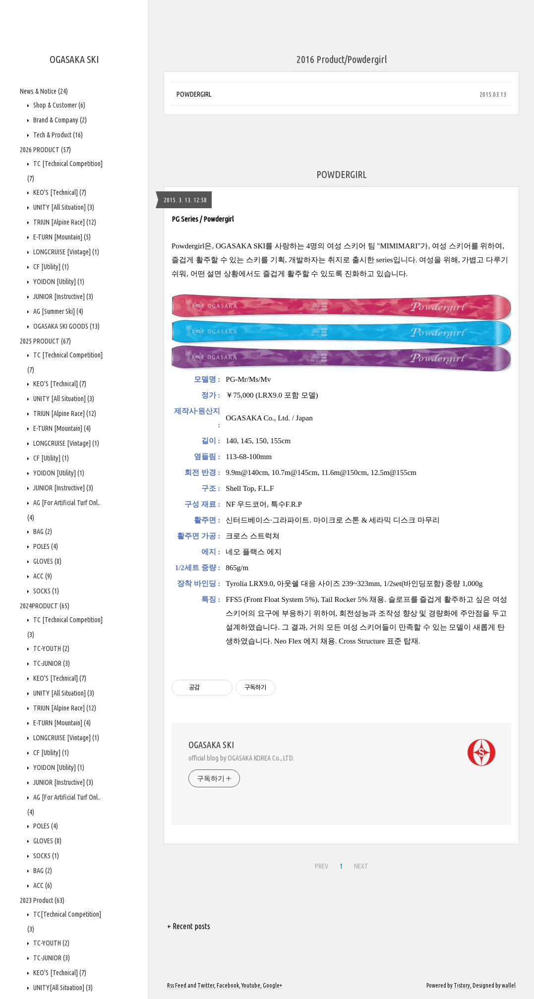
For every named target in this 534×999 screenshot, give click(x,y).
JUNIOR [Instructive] (62, 296)
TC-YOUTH (50, 648)
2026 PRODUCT (45, 150)
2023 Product (42, 900)
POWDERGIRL (194, 94)
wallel (509, 985)
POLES (45, 546)
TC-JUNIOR (51, 663)
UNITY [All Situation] (63, 207)
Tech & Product (57, 135)
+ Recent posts (188, 926)
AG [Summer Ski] (57, 311)
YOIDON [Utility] (58, 282)
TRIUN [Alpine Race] (64, 222)
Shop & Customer (58, 105)
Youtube (250, 985)
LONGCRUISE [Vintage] (65, 252)
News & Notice (44, 91)
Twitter (205, 985)
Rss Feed (176, 985)
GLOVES (46, 561)
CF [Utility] (50, 267)
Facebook (228, 985)
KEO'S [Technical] (59, 192)
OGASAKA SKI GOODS (66, 326)
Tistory (462, 985)
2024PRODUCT (44, 606)
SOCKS (45, 591)
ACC (42, 576)
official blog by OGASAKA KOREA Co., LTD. (241, 758)
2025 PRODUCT (45, 341)
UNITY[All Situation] (62, 988)
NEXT (361, 866)
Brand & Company (59, 120)
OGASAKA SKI (74, 59)
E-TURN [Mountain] (61, 237)
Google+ (272, 985)
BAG (42, 531)
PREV (321, 866)
